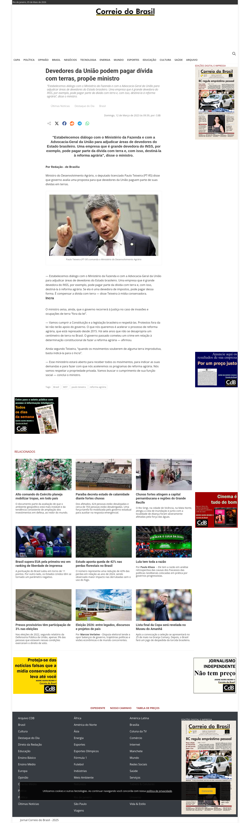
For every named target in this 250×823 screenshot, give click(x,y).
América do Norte (85, 725)
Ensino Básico (27, 758)
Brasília (134, 725)
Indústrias (80, 771)
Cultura (165, 59)
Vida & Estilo (138, 804)
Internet (135, 744)
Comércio (136, 738)
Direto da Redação (30, 744)
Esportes (133, 59)
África (77, 718)
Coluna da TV (138, 731)
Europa (22, 771)
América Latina (139, 718)
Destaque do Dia (84, 106)
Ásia (76, 731)
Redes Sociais (138, 764)
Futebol (79, 764)
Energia (105, 59)
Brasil (56, 59)
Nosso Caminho (120, 708)
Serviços (135, 777)
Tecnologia (88, 59)
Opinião (43, 59)
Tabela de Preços (147, 708)
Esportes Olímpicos (86, 751)
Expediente (98, 708)
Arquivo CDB (26, 718)
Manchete (136, 751)
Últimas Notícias (60, 106)
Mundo (119, 59)
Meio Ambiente (84, 777)
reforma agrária (98, 386)
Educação (149, 59)
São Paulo (80, 804)
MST (65, 386)
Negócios (70, 59)
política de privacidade (159, 791)
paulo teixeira (79, 386)
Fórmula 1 (80, 758)
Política (29, 59)
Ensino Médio (27, 764)
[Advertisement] (125, 35)
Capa (17, 59)
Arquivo (191, 59)
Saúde (178, 59)
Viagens (79, 810)
